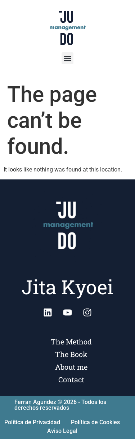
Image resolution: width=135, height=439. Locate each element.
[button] (67, 58)
